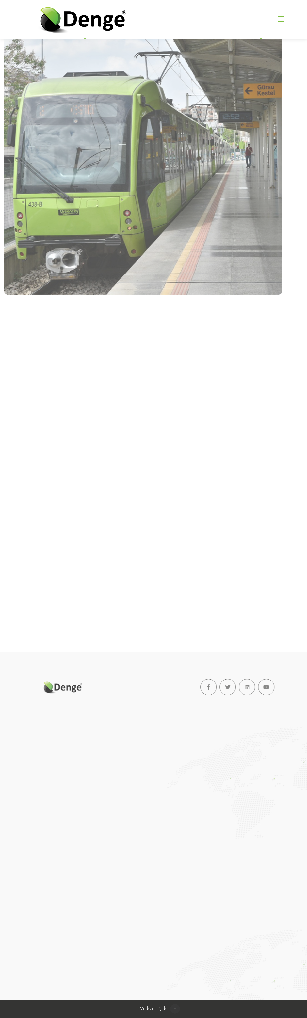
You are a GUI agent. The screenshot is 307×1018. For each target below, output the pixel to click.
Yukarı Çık (153, 1009)
